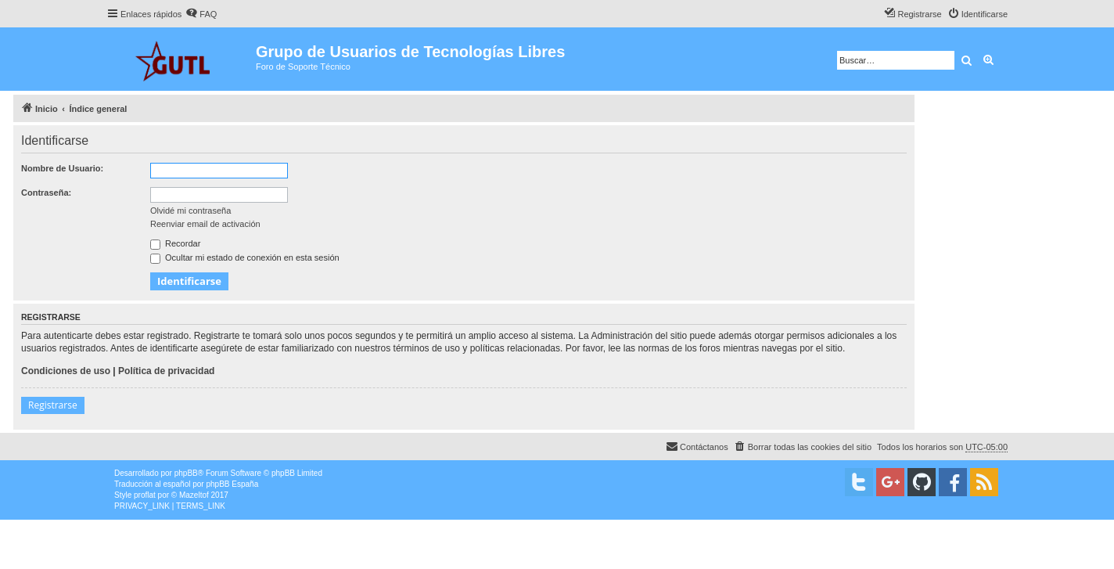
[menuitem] (201, 14)
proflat (145, 495)
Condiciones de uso (65, 371)
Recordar (175, 243)
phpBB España (232, 484)
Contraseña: (46, 192)
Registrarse (52, 405)
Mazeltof (194, 495)
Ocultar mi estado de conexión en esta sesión (245, 257)
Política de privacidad (166, 371)
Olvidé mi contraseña (190, 210)
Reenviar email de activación (205, 224)
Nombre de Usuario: (62, 168)
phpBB (186, 473)
